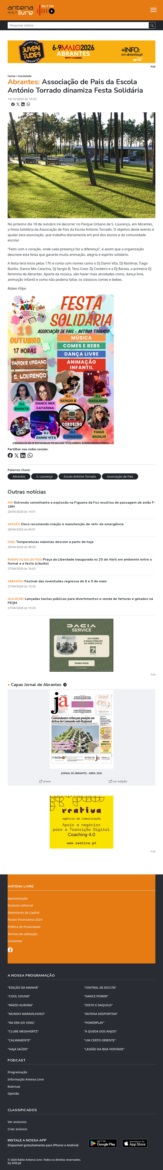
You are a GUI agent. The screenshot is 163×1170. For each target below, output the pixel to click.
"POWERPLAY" (94, 1023)
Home (11, 76)
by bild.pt (14, 1163)
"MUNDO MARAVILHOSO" (26, 1014)
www (45, 781)
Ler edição (118, 781)
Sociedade (24, 76)
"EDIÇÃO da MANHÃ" (23, 987)
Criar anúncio (17, 1129)
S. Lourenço (44, 476)
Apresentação (18, 898)
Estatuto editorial (20, 905)
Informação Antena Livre (26, 1079)
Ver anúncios (17, 1122)
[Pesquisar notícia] (78, 25)
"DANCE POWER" (96, 996)
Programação (17, 1072)
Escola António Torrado (80, 476)
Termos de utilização (23, 934)
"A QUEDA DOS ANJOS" (100, 1031)
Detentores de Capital (23, 913)
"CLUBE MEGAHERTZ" (23, 1031)
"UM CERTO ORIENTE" (100, 1040)
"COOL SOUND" (19, 996)
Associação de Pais (120, 476)
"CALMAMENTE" (19, 1040)
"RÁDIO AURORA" (20, 1005)
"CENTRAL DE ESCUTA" (100, 987)
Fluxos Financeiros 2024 (25, 920)
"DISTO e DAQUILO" (98, 1005)
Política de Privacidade (24, 927)
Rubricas (14, 1087)
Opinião (13, 1093)
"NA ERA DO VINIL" (21, 1023)
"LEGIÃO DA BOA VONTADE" (104, 1049)
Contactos (15, 941)
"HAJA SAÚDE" (18, 1049)
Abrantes (19, 476)
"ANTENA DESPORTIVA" (101, 1014)
